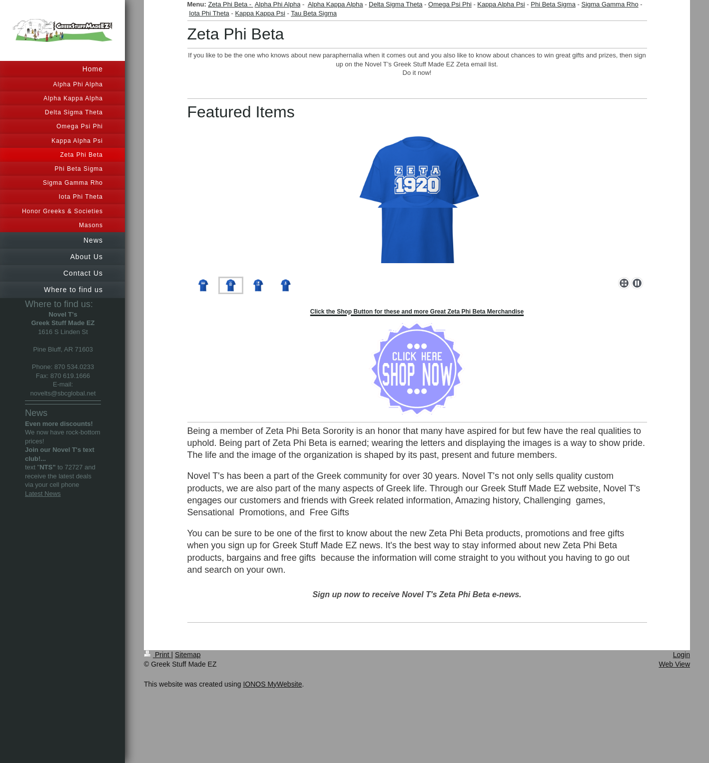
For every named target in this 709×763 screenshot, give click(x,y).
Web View (674, 664)
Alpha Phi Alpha (278, 4)
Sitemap (187, 655)
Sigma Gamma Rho (609, 4)
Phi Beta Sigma (553, 4)
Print (157, 655)
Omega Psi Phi (450, 4)
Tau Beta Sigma (314, 13)
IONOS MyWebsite (272, 684)
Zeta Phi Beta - (230, 4)
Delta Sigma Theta (395, 4)
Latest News (43, 493)
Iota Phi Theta (209, 13)
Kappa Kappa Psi (260, 13)
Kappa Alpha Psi (501, 4)
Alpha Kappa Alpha (335, 4)
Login (681, 655)
